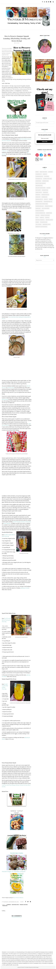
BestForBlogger (36, 967)
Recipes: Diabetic (40, 219)
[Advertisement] (12, 269)
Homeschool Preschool (42, 203)
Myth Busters (45, 208)
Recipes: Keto (49, 219)
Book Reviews (43, 171)
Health (46, 199)
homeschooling (40, 206)
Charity (45, 174)
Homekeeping (39, 201)
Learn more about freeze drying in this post (10, 785)
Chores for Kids (47, 178)
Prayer (37, 215)
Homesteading (48, 206)
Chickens (46, 176)
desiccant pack (5, 399)
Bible (37, 171)
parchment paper (10, 387)
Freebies (38, 194)
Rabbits (42, 217)
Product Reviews (45, 215)
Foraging (45, 192)
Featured (38, 190)
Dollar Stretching (40, 187)
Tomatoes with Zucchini (26, 521)
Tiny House (38, 224)
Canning (8, 904)
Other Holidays (40, 210)
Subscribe (44, 141)
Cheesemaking (39, 176)
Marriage (38, 208)
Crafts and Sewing (40, 183)
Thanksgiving (43, 222)
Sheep (37, 222)
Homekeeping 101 (48, 201)
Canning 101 (39, 174)
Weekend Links (46, 224)
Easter (48, 187)
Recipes (47, 217)
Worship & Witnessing (41, 226)
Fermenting (45, 190)
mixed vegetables (7, 523)
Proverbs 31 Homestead (25, 967)
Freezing (4, 905)
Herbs (50, 199)
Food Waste (39, 192)
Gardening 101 (39, 199)
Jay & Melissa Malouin (18, 897)
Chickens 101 (39, 178)
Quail (37, 217)
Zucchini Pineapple (17, 521)
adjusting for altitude (25, 588)
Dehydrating (15, 904)
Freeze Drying (24, 904)
